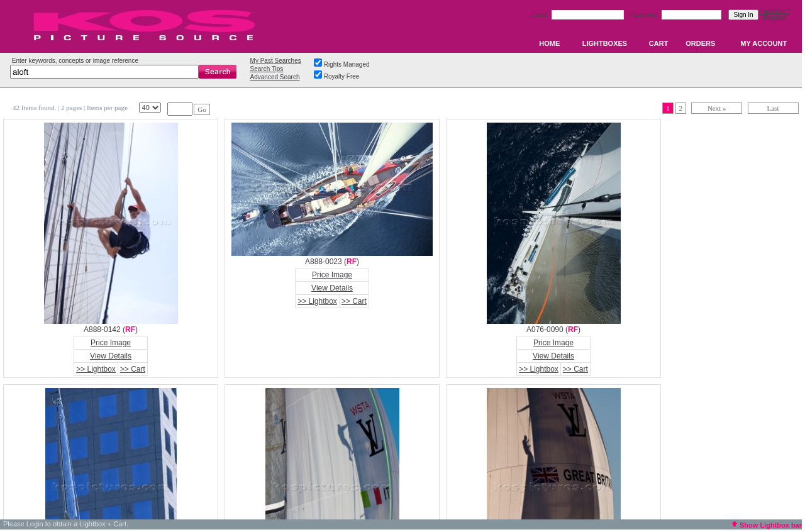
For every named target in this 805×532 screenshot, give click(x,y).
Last (773, 108)
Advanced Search (275, 77)
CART (659, 43)
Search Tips (267, 68)
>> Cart (132, 369)
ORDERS (700, 43)
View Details (110, 356)
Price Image (111, 342)
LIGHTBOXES (605, 43)
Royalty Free (342, 76)
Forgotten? (775, 11)
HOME (549, 43)
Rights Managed (347, 64)
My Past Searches (275, 60)
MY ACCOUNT (763, 43)
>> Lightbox (96, 369)
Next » (717, 108)
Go (201, 109)
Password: (645, 14)
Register (774, 17)
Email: (540, 14)
